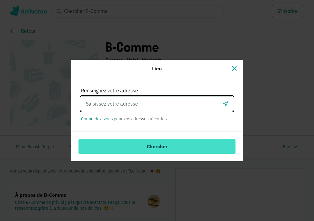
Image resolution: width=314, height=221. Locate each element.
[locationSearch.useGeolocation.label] (226, 104)
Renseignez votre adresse (109, 90)
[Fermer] (234, 68)
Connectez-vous (97, 119)
